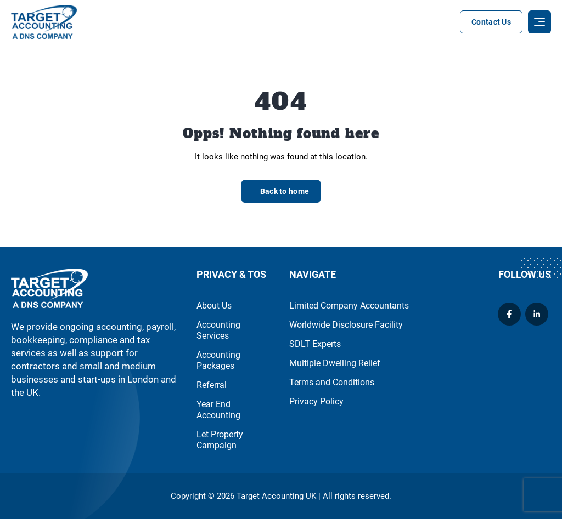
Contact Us (491, 22)
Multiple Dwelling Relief (334, 363)
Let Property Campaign (219, 439)
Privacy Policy (316, 401)
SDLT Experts (315, 344)
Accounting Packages (218, 360)
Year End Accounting (218, 409)
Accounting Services (218, 330)
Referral (211, 385)
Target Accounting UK (276, 496)
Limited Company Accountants (349, 305)
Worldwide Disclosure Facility (346, 325)
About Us (214, 305)
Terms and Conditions (331, 382)
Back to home (284, 191)
